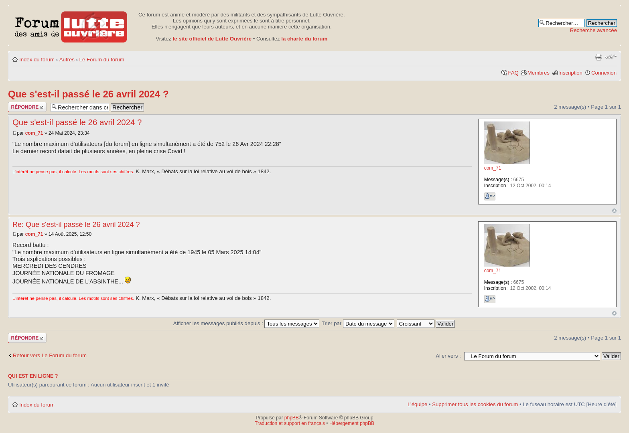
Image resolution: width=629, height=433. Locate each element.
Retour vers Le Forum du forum (50, 355)
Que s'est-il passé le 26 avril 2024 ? (88, 94)
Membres (539, 73)
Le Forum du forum (101, 60)
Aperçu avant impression (598, 57)
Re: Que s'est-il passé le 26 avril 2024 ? (76, 225)
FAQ (513, 73)
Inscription (570, 73)
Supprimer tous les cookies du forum (475, 404)
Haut (614, 210)
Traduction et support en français (290, 423)
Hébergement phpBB (351, 423)
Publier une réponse (27, 107)
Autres (67, 60)
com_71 (34, 133)
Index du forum (37, 60)
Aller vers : (448, 356)
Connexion (604, 73)
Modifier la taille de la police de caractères (611, 57)
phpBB (291, 418)
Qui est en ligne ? (33, 376)
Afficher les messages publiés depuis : (246, 323)
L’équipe (417, 404)
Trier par (358, 323)
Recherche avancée (593, 30)
